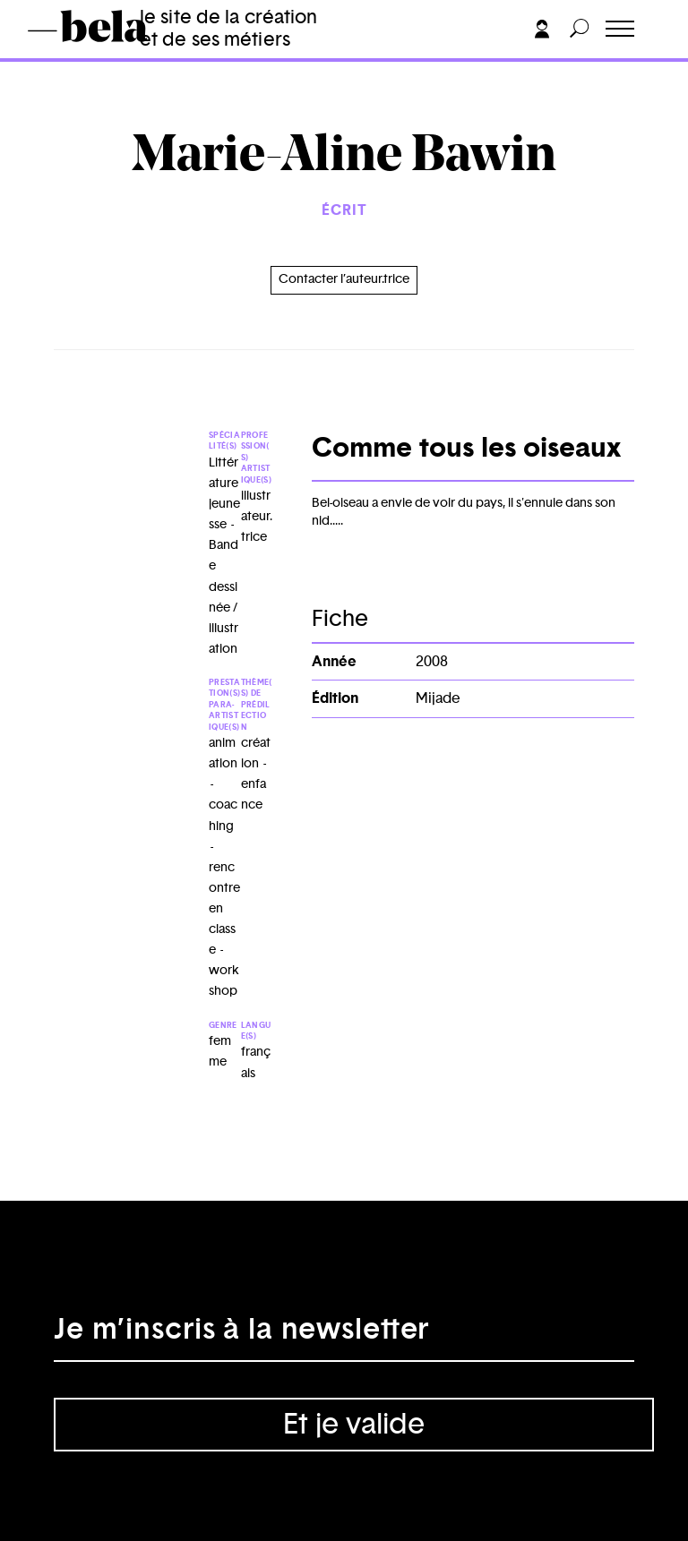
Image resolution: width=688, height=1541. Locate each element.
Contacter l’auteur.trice (344, 279)
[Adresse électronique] (344, 1335)
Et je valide (354, 1424)
